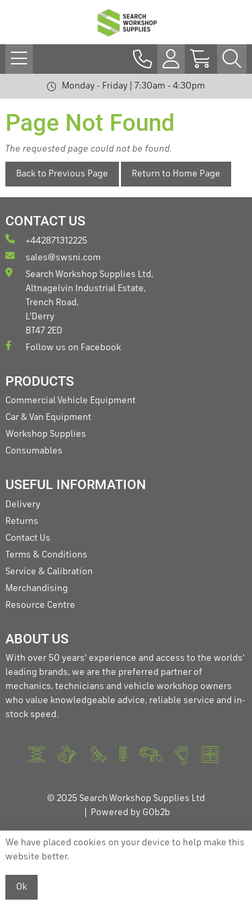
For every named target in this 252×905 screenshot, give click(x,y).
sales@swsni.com (53, 256)
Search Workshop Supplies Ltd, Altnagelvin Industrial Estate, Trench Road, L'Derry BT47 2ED (79, 301)
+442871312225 (46, 240)
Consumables (33, 451)
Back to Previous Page (62, 173)
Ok (21, 887)
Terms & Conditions (46, 555)
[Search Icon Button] (232, 59)
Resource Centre (40, 605)
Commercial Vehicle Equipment (70, 400)
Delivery (22, 504)
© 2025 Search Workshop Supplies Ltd (126, 798)
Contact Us (27, 538)
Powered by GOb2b (130, 812)
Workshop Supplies (45, 434)
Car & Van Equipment (48, 417)
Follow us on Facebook (63, 346)
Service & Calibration (49, 571)
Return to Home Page (176, 173)
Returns (21, 521)
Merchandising (36, 588)
